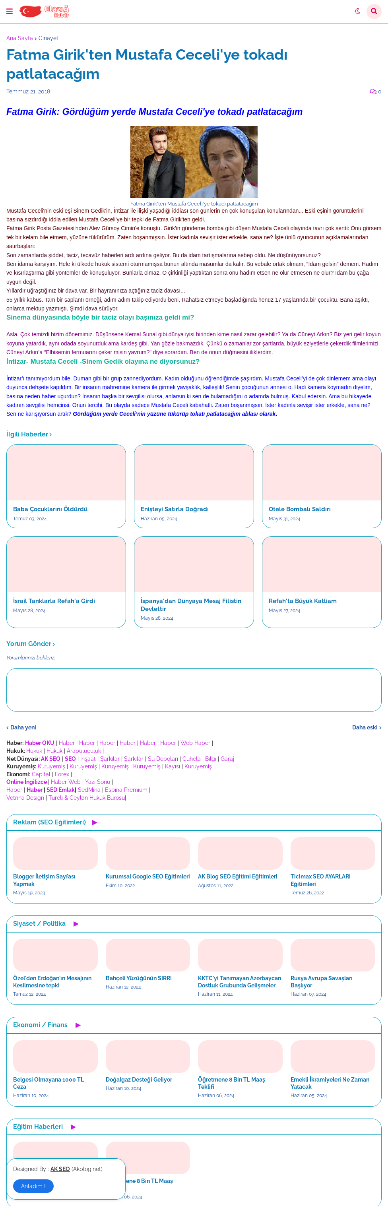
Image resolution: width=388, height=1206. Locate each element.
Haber (67, 743)
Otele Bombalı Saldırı (300, 509)
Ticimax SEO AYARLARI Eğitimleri (321, 880)
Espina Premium (126, 790)
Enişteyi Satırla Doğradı (175, 509)
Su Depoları (163, 759)
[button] (9, 11)
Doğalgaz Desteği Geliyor (139, 1079)
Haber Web (66, 782)
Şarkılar (110, 759)
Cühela (191, 759)
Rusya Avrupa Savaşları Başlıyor (322, 982)
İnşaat (88, 759)
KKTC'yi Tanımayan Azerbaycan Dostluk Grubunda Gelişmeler (239, 982)
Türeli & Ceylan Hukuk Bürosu (86, 798)
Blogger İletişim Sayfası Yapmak (44, 880)
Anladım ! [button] (33, 1186)
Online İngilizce (26, 782)
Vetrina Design (25, 798)
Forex (62, 774)
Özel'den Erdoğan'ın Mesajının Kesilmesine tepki (52, 982)
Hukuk (34, 751)
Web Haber (195, 743)
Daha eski (365, 727)
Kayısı (172, 766)
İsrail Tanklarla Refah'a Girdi (54, 601)
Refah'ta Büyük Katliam (303, 601)
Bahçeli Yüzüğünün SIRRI (139, 978)
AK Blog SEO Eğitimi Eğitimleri (237, 876)
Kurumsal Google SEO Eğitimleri (148, 876)
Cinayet (48, 38)
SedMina (89, 790)
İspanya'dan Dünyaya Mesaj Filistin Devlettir (191, 605)
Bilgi (210, 759)
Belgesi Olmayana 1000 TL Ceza (48, 1083)
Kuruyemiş (51, 766)
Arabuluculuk (84, 751)
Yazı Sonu (97, 782)
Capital (41, 774)
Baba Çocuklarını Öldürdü (50, 509)
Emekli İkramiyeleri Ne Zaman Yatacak (330, 1083)
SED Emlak (61, 790)
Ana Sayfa (19, 38)
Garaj (227, 759)
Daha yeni (23, 727)
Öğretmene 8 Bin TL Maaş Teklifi (231, 1083)
